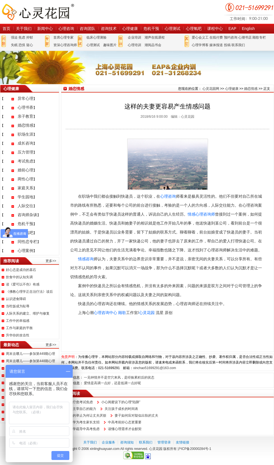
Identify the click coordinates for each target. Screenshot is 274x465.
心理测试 (172, 28)
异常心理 (25, 98)
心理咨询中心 (105, 312)
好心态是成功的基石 (21, 270)
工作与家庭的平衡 (19, 328)
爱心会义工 (200, 37)
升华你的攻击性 (17, 335)
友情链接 (182, 442)
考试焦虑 (25, 161)
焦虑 (21, 37)
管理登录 (164, 442)
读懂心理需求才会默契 (124, 429)
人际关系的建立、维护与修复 (27, 313)
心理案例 (25, 250)
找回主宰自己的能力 (81, 409)
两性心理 (25, 179)
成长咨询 (25, 143)
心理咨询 (66, 28)
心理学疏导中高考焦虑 (83, 429)
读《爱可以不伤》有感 (22, 284)
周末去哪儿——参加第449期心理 (30, 354)
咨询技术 (109, 28)
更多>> (51, 261)
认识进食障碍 (16, 299)
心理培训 (134, 45)
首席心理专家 (63, 37)
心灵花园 (147, 312)
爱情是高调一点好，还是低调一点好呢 (112, 383)
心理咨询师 (205, 214)
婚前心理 (25, 170)
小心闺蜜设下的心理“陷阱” (120, 402)
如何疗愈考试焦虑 (79, 402)
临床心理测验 (96, 37)
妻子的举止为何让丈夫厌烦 (86, 415)
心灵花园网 (37, 11)
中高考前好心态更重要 (124, 422)
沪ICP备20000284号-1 (194, 449)
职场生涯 (25, 134)
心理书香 (25, 107)
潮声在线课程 (155, 37)
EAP (232, 28)
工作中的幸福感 (17, 321)
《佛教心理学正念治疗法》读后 (29, 292)
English (248, 28)
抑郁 (29, 37)
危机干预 (151, 28)
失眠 (14, 45)
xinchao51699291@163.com (154, 368)
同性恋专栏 (27, 241)
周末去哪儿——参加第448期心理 (30, 361)
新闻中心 (45, 28)
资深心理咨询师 (65, 45)
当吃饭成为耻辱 (17, 306)
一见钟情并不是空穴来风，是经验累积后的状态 (119, 377)
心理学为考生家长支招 (83, 422)
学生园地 (25, 197)
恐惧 (21, 45)
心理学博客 (200, 45)
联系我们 (238, 45)
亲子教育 (25, 116)
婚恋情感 (25, 125)
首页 (6, 28)
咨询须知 (127, 442)
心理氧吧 (194, 28)
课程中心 (215, 28)
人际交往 (25, 206)
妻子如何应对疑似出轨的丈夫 (136, 415)
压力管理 (25, 152)
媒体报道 (216, 45)
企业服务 (108, 442)
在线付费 (216, 37)
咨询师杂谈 (27, 215)
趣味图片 (110, 45)
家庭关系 (25, 188)
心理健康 (130, 28)
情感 (191, 214)
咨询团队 (87, 28)
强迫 (14, 37)
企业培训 (134, 37)
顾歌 (122, 312)
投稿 (227, 45)
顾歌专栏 (259, 37)
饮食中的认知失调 (19, 277)
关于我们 (24, 28)
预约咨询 (230, 37)
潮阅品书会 (153, 45)
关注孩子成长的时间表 (121, 409)
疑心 (29, 45)
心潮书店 (245, 37)
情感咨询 (86, 259)
